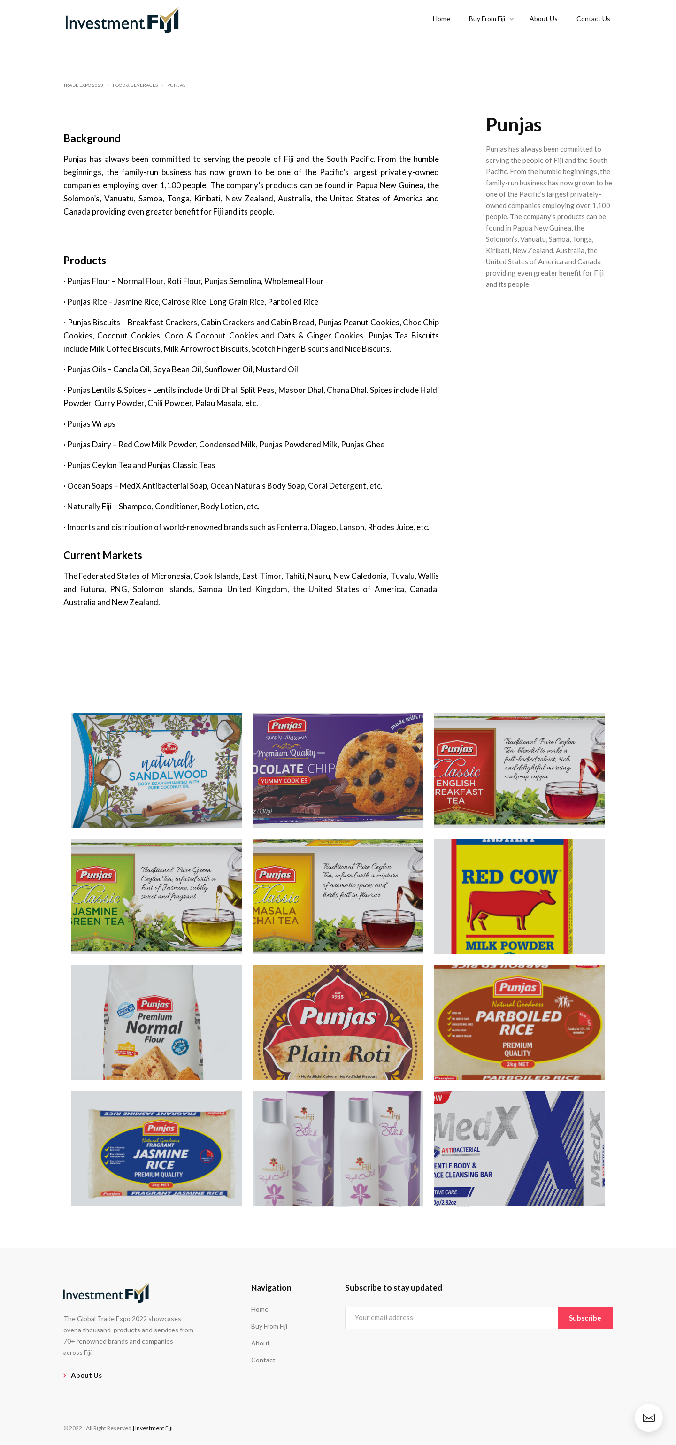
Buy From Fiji (269, 1326)
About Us (544, 19)
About (260, 1343)
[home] (122, 19)
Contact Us (593, 19)
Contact (263, 1360)
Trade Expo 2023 (83, 85)
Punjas (176, 85)
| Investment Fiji (152, 1427)
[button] (490, 19)
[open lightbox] (156, 770)
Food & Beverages (135, 85)
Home (441, 19)
